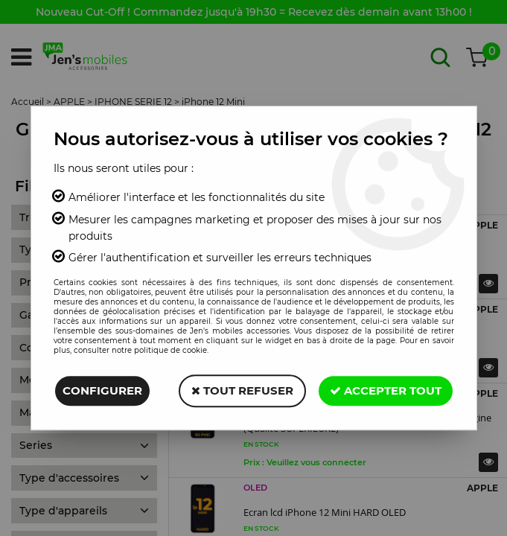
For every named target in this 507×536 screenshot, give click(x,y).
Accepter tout (385, 390)
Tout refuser (242, 390)
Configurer (102, 390)
